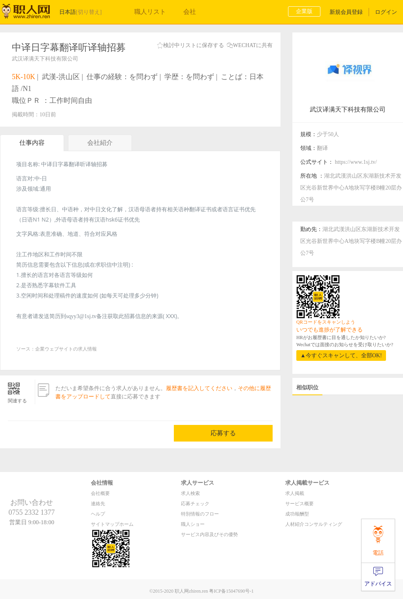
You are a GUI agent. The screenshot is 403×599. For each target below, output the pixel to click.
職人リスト (150, 11)
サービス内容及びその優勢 (209, 534)
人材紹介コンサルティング (313, 524)
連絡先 (98, 503)
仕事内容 (32, 142)
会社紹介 (100, 145)
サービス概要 (299, 503)
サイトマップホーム (112, 524)
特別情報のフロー (200, 514)
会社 (189, 11)
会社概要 (100, 493)
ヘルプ (98, 514)
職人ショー (193, 524)
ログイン (386, 12)
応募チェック (195, 503)
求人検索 (190, 493)
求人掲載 (294, 493)
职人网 (31, 13)
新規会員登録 (346, 12)
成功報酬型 (297, 514)
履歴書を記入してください (199, 388)
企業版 (304, 11)
